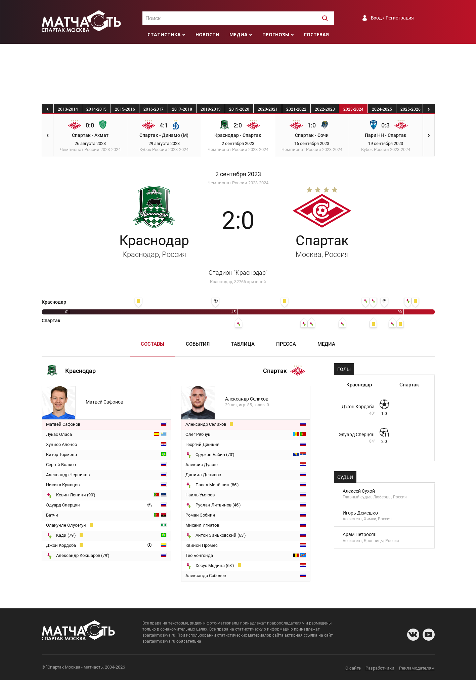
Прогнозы (275, 34)
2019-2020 (239, 109)
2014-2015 (96, 109)
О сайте (353, 668)
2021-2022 (296, 109)
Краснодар (154, 245)
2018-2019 (211, 109)
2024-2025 (382, 109)
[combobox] (238, 18)
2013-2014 (68, 109)
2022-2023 (325, 109)
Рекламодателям (417, 668)
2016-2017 (153, 109)
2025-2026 (410, 109)
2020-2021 (268, 109)
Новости (207, 34)
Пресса (286, 344)
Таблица (243, 344)
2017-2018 (182, 109)
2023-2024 (353, 109)
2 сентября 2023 (238, 174)
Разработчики (379, 668)
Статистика (164, 34)
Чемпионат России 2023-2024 (238, 182)
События (198, 344)
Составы (152, 344)
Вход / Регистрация (392, 18)
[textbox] (238, 18)
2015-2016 (125, 109)
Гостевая (316, 34)
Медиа (238, 34)
